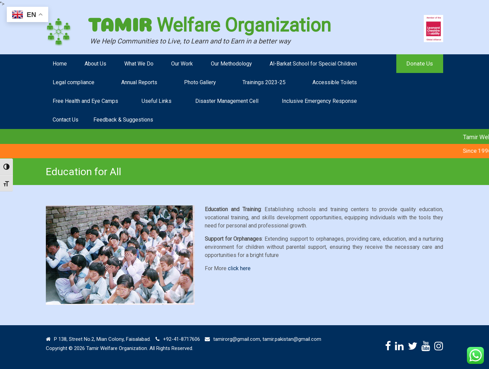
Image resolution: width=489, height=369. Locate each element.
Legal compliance (73, 82)
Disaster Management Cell (226, 101)
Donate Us (419, 63)
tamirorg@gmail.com (236, 339)
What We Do (138, 63)
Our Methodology (231, 63)
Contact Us (65, 119)
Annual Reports (139, 82)
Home (60, 63)
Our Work (182, 63)
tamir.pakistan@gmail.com (291, 339)
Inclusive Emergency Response (319, 101)
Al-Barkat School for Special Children (313, 63)
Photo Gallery (200, 82)
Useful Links (156, 101)
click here (239, 268)
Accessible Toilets (334, 82)
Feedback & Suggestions (123, 119)
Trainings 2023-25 (264, 82)
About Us (95, 63)
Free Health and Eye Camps (85, 101)
